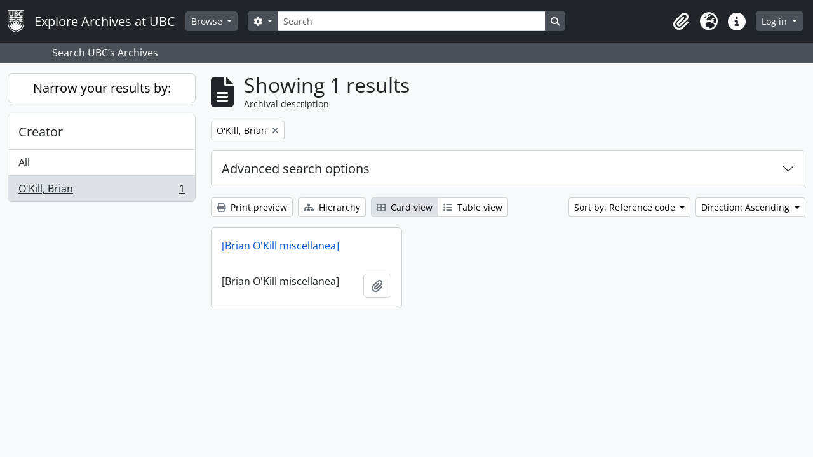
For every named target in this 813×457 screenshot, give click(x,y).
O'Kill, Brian (101, 191)
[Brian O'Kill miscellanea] (280, 246)
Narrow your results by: (102, 87)
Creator (40, 131)
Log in (775, 21)
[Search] (412, 21)
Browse (208, 21)
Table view (472, 207)
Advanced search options (296, 168)
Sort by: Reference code (626, 207)
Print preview (252, 207)
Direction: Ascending (746, 207)
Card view (405, 207)
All (24, 162)
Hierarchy (332, 207)
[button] (681, 22)
